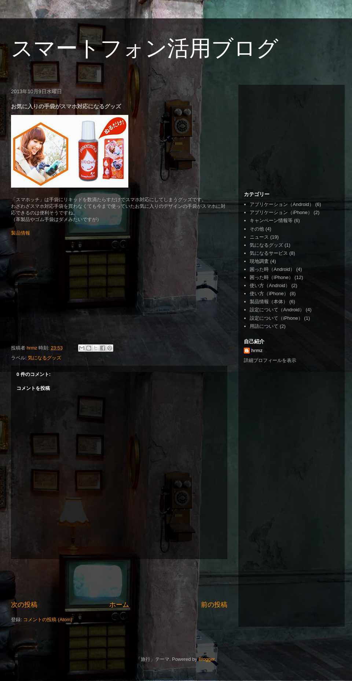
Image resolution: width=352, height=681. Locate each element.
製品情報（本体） (269, 301)
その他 (257, 229)
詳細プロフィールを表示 (270, 360)
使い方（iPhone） (269, 293)
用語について (264, 326)
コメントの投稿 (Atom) (47, 619)
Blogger (206, 659)
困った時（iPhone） (271, 277)
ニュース (259, 237)
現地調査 (259, 261)
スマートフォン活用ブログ (144, 48)
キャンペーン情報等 (271, 220)
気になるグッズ (44, 358)
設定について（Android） (277, 309)
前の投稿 (214, 604)
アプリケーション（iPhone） (281, 212)
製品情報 (20, 233)
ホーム (119, 604)
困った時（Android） (272, 269)
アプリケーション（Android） (282, 204)
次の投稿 (24, 604)
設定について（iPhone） (276, 318)
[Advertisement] (119, 580)
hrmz (257, 350)
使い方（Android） (270, 285)
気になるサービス (269, 253)
